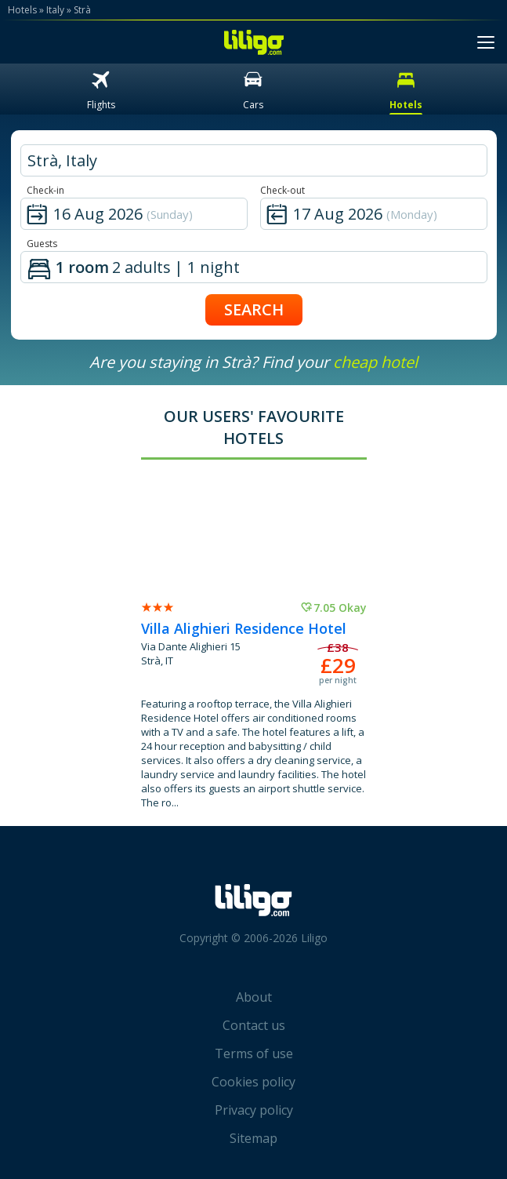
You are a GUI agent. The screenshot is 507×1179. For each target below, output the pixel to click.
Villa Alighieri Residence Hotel (243, 628)
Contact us (254, 1025)
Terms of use (254, 1053)
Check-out (282, 190)
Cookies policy (253, 1081)
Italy (55, 9)
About (254, 997)
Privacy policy (254, 1110)
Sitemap (253, 1138)
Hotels (22, 9)
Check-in (45, 190)
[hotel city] (253, 160)
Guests (42, 243)
